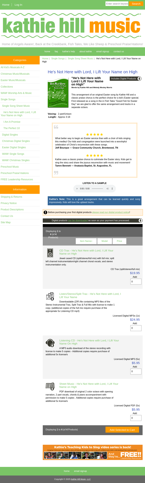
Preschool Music (10, 166)
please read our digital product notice (110, 212)
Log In (18, 4)
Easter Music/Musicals (13, 80)
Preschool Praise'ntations (15, 173)
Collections (7, 86)
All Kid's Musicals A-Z (12, 67)
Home (5, 4)
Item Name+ (86, 241)
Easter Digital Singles (13, 147)
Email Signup (102, 51)
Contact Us (7, 216)
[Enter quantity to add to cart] (135, 282)
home (47, 51)
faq (56, 51)
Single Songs (58, 58)
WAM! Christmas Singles (15, 160)
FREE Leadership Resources (17, 179)
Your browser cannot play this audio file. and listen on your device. (94, 188)
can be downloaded (78, 220)
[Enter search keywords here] (116, 3)
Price (119, 241)
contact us (119, 51)
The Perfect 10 (10, 128)
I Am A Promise (10, 121)
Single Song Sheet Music (80, 58)
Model (105, 241)
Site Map (5, 222)
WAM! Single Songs (12, 153)
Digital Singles (9, 134)
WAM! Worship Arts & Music (16, 93)
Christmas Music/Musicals (15, 73)
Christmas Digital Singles (15, 141)
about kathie (85, 51)
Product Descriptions (12, 209)
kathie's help (68, 51)
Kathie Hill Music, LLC (81, 479)
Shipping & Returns (11, 196)
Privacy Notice (9, 203)
